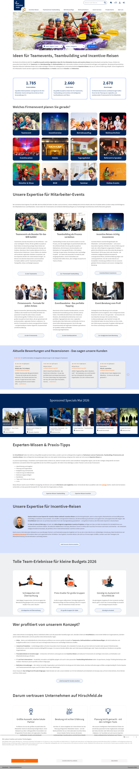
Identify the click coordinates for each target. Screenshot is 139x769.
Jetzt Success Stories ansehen (69, 544)
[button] (128, 375)
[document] (69, 748)
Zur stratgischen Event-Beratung (108, 335)
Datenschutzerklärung (15, 767)
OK (25, 761)
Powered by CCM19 (132, 767)
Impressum (5, 767)
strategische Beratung (19, 534)
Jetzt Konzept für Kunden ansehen (69, 681)
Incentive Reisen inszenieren (108, 273)
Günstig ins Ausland (108, 610)
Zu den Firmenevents (31, 335)
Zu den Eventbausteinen (69, 335)
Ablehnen (114, 761)
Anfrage (104, 485)
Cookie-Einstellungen (69, 761)
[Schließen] (136, 737)
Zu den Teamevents (31, 274)
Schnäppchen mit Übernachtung (31, 610)
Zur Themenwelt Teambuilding (69, 274)
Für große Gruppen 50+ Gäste (69, 610)
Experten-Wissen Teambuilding (55, 493)
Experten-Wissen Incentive (83, 493)
